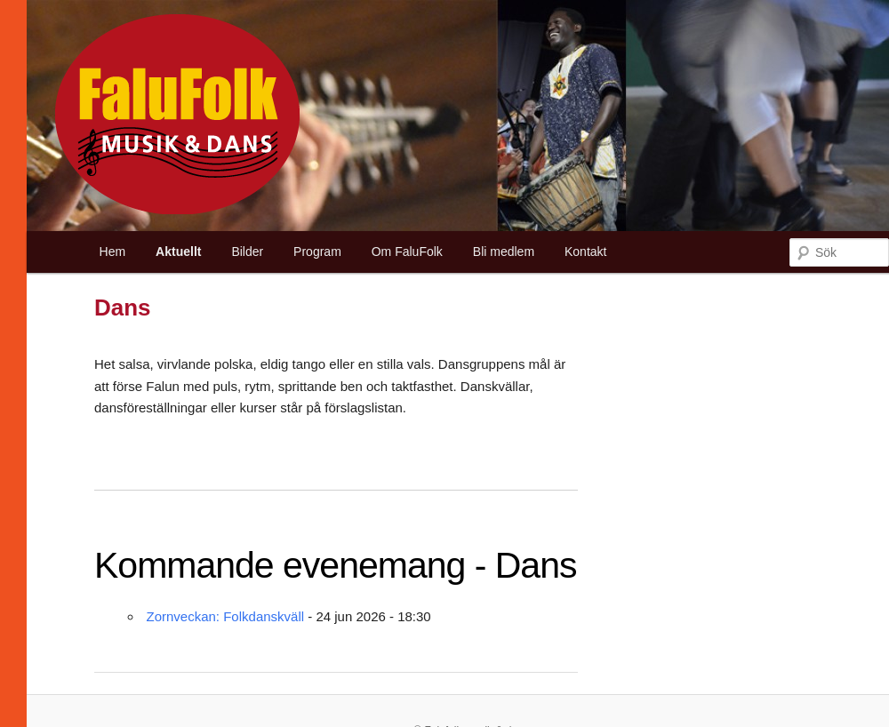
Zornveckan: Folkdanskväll (226, 616)
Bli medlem (503, 251)
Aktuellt (178, 251)
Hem (113, 251)
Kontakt (585, 251)
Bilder (247, 251)
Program (317, 251)
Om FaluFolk (407, 251)
